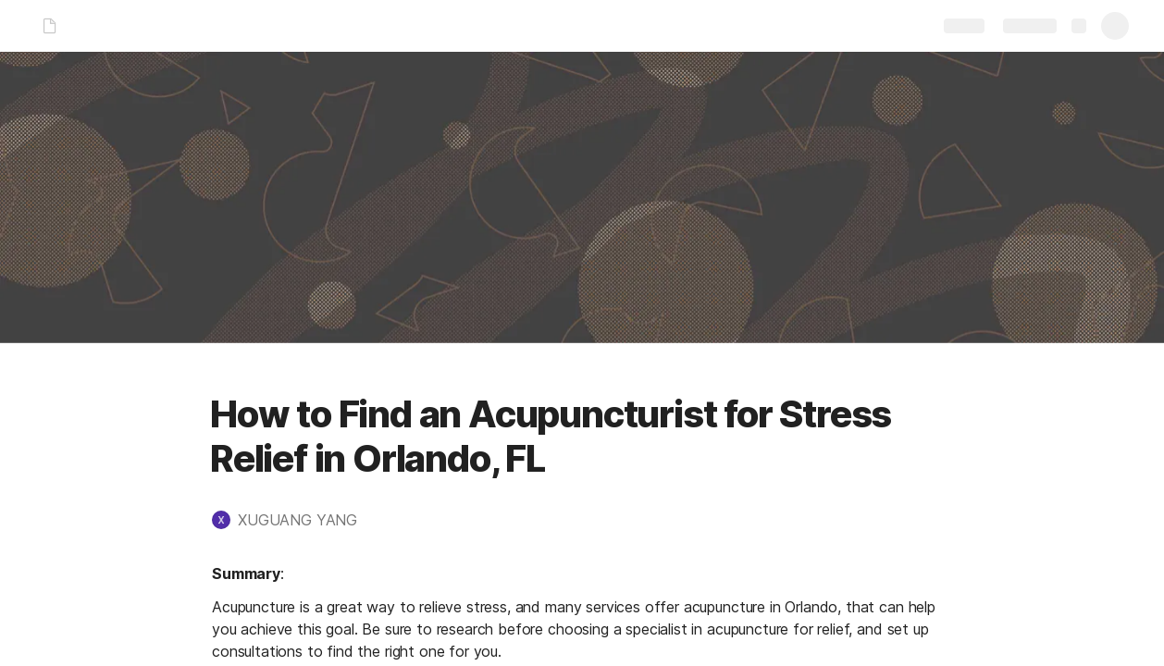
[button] (293, 520)
